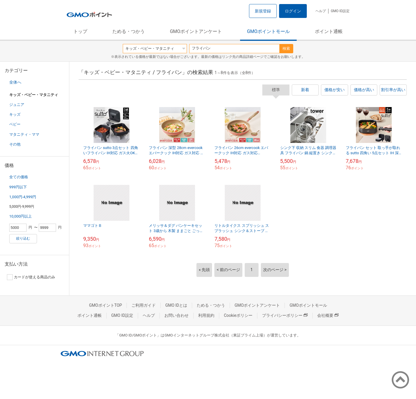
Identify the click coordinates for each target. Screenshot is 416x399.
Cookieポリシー (238, 315)
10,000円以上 (20, 216)
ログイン (293, 11)
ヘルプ (320, 11)
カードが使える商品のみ (31, 277)
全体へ (15, 82)
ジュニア (16, 104)
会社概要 (328, 315)
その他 (15, 144)
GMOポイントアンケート (196, 31)
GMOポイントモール (268, 31)
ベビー (15, 124)
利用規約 (206, 315)
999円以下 (18, 187)
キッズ (15, 114)
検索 (286, 48)
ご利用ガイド (143, 305)
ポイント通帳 (329, 31)
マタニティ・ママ (24, 134)
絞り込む (23, 238)
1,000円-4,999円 (22, 197)
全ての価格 (18, 177)
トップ (80, 31)
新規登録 (263, 11)
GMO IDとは (176, 305)
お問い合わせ (176, 315)
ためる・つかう (128, 31)
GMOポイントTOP (105, 305)
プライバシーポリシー (285, 315)
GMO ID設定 (340, 11)
